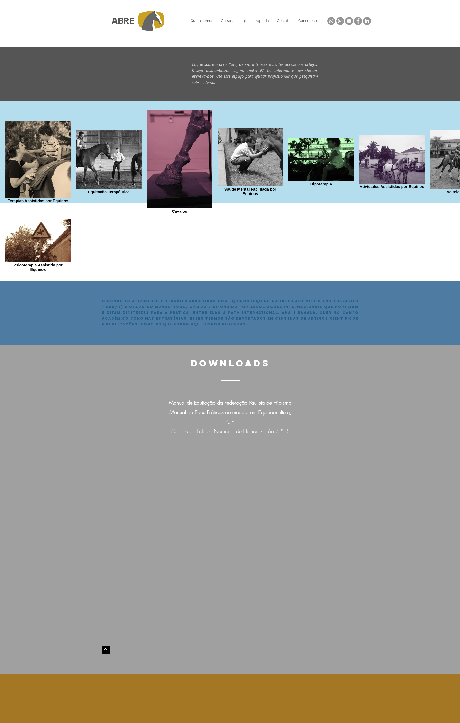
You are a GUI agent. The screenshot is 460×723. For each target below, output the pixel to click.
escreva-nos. (204, 76)
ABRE (123, 21)
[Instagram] (340, 21)
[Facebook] (358, 21)
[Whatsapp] (331, 21)
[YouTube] (349, 21)
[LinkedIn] (367, 21)
